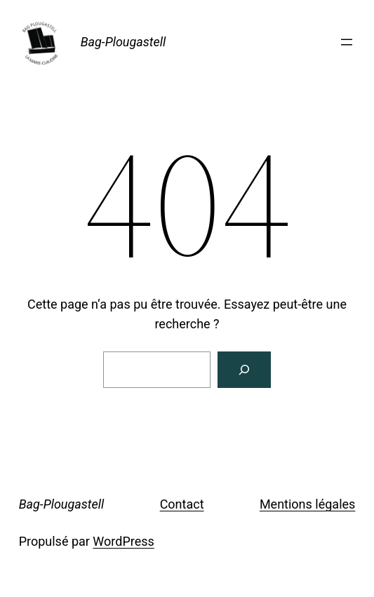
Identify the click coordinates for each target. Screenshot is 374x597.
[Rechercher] (244, 369)
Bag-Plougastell (123, 41)
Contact (182, 504)
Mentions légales (307, 504)
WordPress (123, 541)
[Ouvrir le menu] (346, 42)
